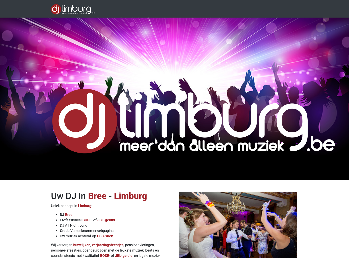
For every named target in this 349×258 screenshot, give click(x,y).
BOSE (87, 220)
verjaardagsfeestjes (108, 245)
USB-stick (105, 236)
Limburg (130, 196)
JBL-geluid (106, 220)
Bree (97, 196)
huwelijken (81, 245)
